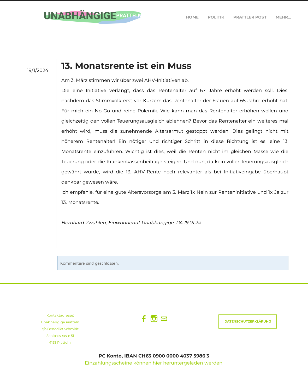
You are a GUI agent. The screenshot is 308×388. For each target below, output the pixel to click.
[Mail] (164, 318)
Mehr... (283, 17)
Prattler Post (249, 17)
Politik (216, 17)
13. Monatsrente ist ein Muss (126, 65)
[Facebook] (144, 318)
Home (192, 17)
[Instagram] (154, 318)
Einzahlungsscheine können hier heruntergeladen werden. (154, 363)
